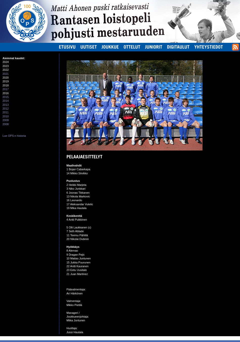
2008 (6, 124)
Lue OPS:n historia (14, 135)
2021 (6, 73)
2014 (6, 100)
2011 (6, 112)
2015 (6, 96)
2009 (6, 120)
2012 (6, 108)
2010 (6, 116)
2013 (6, 104)
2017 (6, 89)
